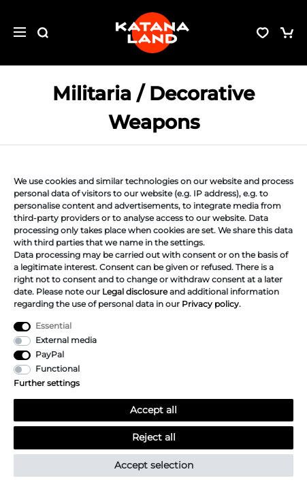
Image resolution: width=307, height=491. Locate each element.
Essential (53, 326)
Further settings (47, 383)
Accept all (153, 410)
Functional (57, 368)
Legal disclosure (134, 291)
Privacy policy (210, 304)
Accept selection (153, 465)
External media (66, 340)
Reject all (154, 437)
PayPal (49, 354)
